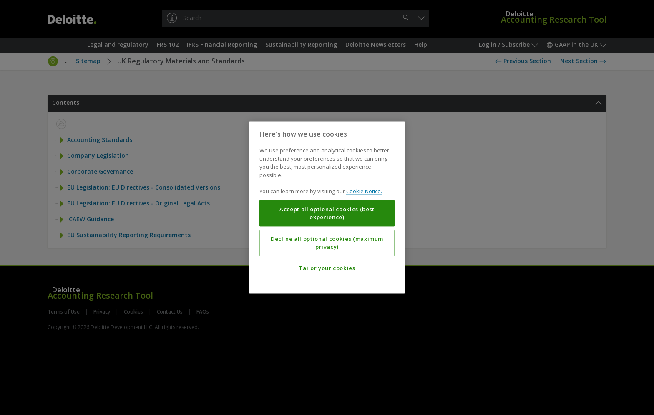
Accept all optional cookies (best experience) (327, 213)
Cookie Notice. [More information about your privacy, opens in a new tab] (364, 191)
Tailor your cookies (327, 268)
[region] (327, 207)
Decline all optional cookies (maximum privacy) (327, 243)
